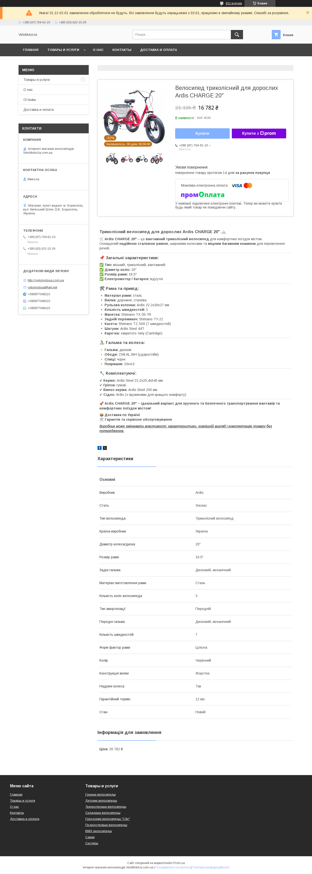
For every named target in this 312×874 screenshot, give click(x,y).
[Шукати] (237, 34)
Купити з (259, 133)
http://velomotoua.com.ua (46, 280)
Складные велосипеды (102, 813)
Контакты (121, 50)
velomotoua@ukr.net (42, 287)
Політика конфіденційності (210, 867)
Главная (31, 50)
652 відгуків (234, 3)
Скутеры (91, 843)
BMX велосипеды (98, 831)
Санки (90, 837)
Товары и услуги (63, 50)
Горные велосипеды (100, 794)
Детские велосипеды (101, 800)
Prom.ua (179, 863)
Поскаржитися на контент (172, 867)
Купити (202, 133)
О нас (98, 50)
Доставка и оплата (158, 50)
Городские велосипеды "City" (107, 819)
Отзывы (29, 100)
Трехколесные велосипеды (105, 806)
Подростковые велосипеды (106, 825)
